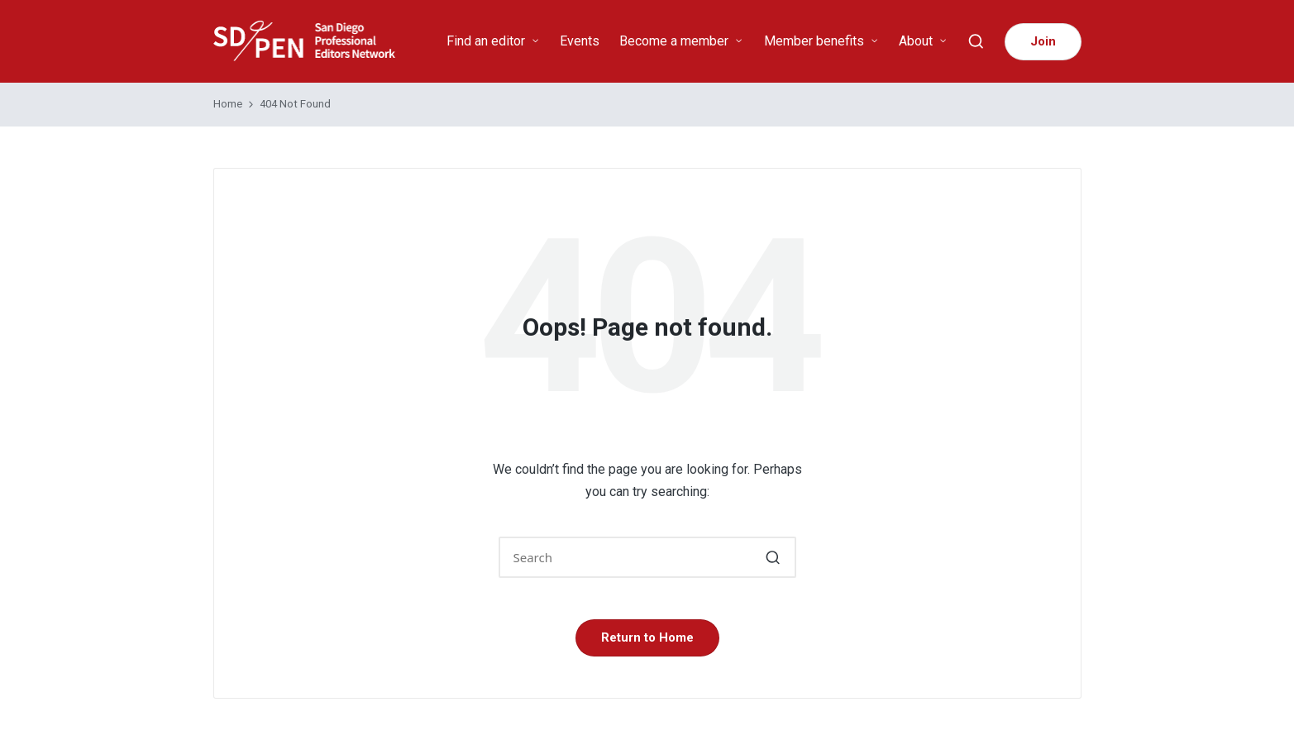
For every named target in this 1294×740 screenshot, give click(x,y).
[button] (1043, 41)
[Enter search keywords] (647, 557)
